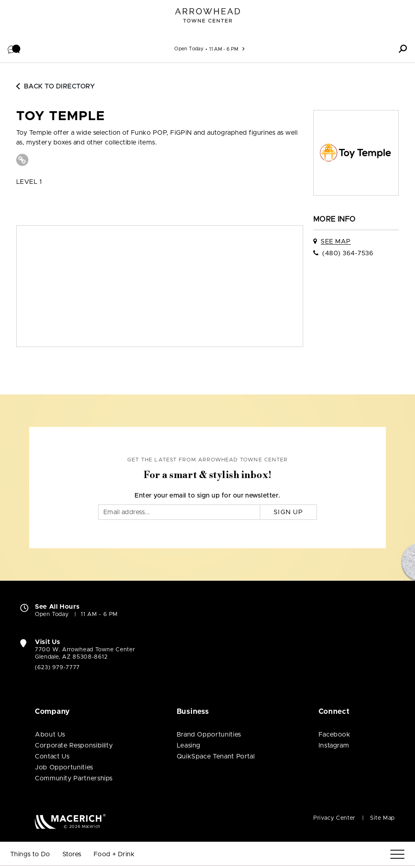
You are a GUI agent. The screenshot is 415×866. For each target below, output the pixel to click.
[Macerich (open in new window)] (70, 821)
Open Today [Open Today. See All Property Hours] (51, 614)
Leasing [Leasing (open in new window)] (189, 745)
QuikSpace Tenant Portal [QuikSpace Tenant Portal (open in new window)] (216, 756)
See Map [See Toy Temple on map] (336, 241)
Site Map (382, 818)
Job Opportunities (64, 767)
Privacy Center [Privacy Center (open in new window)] (334, 818)
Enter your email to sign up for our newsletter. (207, 495)
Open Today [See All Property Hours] (188, 48)
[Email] (179, 512)
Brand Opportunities (209, 734)
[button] (14, 48)
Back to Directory (55, 86)
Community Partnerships (74, 778)
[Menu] (397, 854)
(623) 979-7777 (57, 667)
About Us (50, 734)
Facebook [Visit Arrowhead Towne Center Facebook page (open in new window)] (335, 734)
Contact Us (52, 756)
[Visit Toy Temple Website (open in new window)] (22, 160)
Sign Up (288, 512)
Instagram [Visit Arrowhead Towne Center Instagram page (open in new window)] (334, 745)
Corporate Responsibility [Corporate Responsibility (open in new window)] (74, 745)
